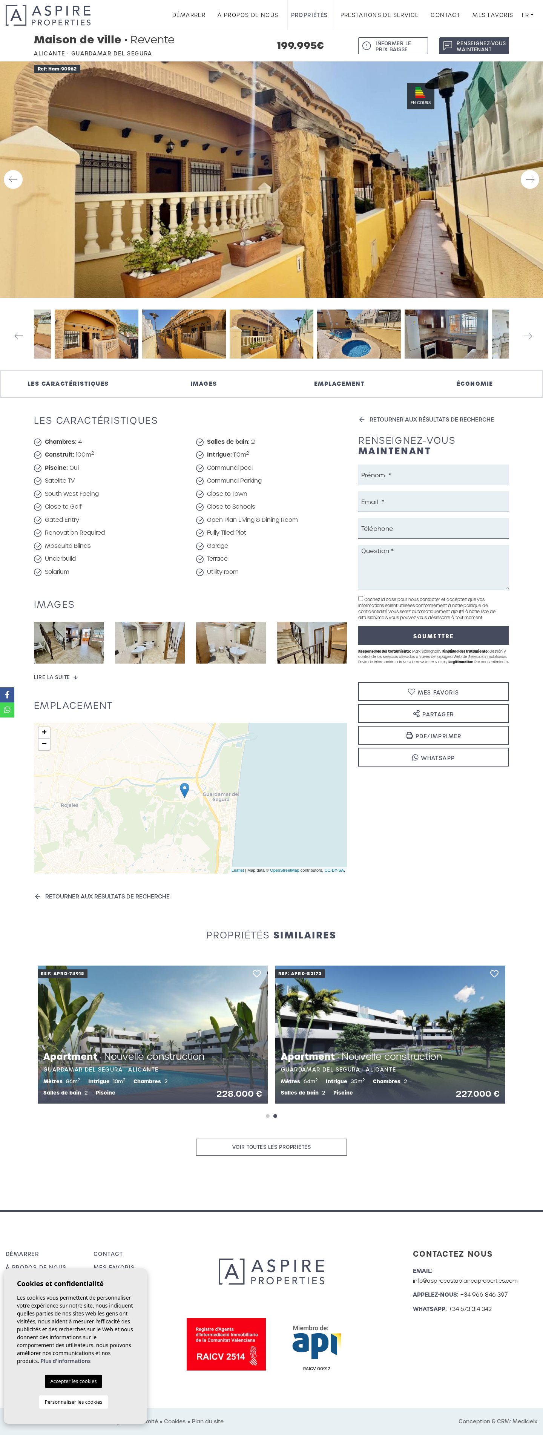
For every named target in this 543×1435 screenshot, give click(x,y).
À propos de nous (248, 15)
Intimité (148, 1421)
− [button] (44, 744)
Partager (433, 714)
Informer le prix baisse (393, 46)
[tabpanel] (153, 1035)
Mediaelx (524, 1421)
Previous (13, 179)
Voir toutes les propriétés (271, 1147)
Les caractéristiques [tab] (68, 384)
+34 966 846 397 (484, 1294)
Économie (475, 384)
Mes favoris (492, 15)
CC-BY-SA (334, 870)
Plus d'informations (66, 1360)
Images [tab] (203, 384)
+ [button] (44, 733)
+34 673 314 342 (470, 1309)
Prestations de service (380, 15)
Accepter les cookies (73, 1381)
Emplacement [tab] (339, 384)
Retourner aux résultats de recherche (107, 896)
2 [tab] (275, 1116)
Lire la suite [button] (52, 677)
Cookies (175, 1421)
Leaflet (238, 870)
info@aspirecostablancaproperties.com (465, 1280)
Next (529, 179)
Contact (445, 15)
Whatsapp (433, 758)
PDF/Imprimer (434, 736)
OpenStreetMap (284, 870)
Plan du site (208, 1421)
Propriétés (309, 15)
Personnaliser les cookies (73, 1401)
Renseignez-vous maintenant (481, 46)
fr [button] (525, 15)
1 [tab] (268, 1116)
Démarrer (189, 15)
